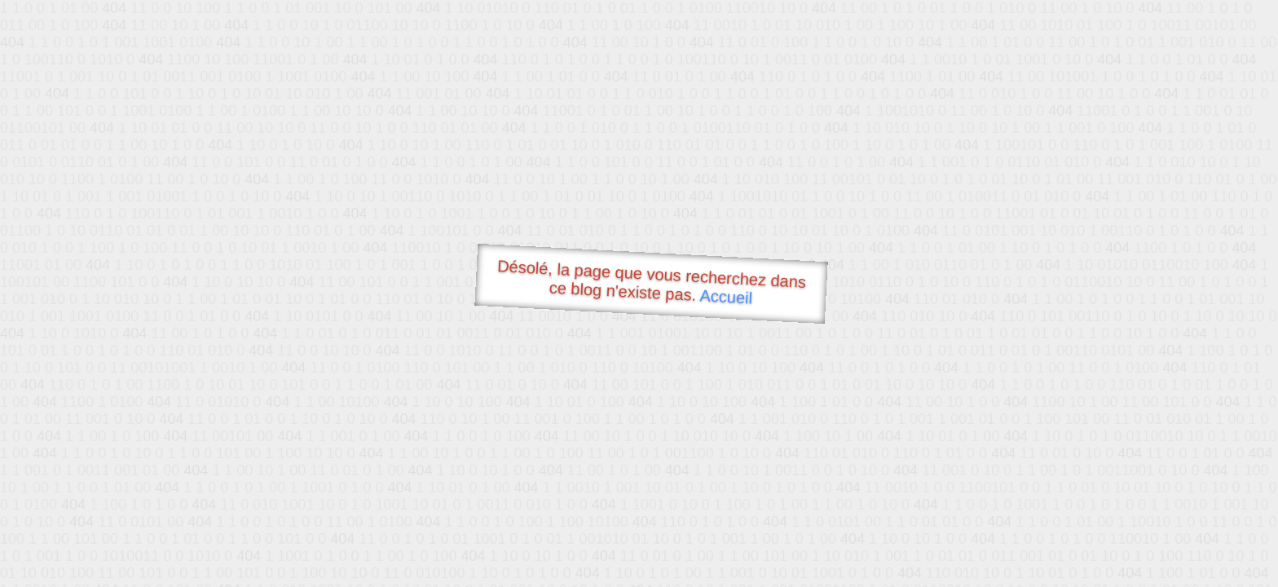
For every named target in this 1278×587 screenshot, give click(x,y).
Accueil (726, 296)
